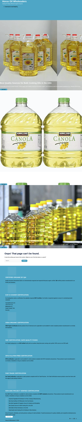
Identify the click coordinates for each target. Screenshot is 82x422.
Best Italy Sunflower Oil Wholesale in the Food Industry (21, 401)
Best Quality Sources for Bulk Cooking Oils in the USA (21, 405)
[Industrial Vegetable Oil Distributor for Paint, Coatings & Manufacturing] (6, 399)
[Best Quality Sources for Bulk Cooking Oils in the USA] (6, 406)
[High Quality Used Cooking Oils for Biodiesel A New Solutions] (6, 410)
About (8, 6)
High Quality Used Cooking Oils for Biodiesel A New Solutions (22, 410)
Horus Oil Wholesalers (14, 1)
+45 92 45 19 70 (9, 304)
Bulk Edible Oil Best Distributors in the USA (18, 407)
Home (6, 6)
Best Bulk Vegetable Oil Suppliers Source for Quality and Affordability (24, 403)
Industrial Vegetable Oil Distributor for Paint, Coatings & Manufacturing (25, 398)
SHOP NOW (4, 89)
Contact (11, 6)
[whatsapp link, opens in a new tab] (76, 418)
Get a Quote (9, 416)
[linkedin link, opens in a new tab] (74, 418)
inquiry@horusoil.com (10, 303)
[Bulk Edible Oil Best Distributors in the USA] (6, 408)
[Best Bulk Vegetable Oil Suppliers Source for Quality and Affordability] (6, 403)
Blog (17, 6)
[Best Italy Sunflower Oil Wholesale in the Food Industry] (6, 401)
